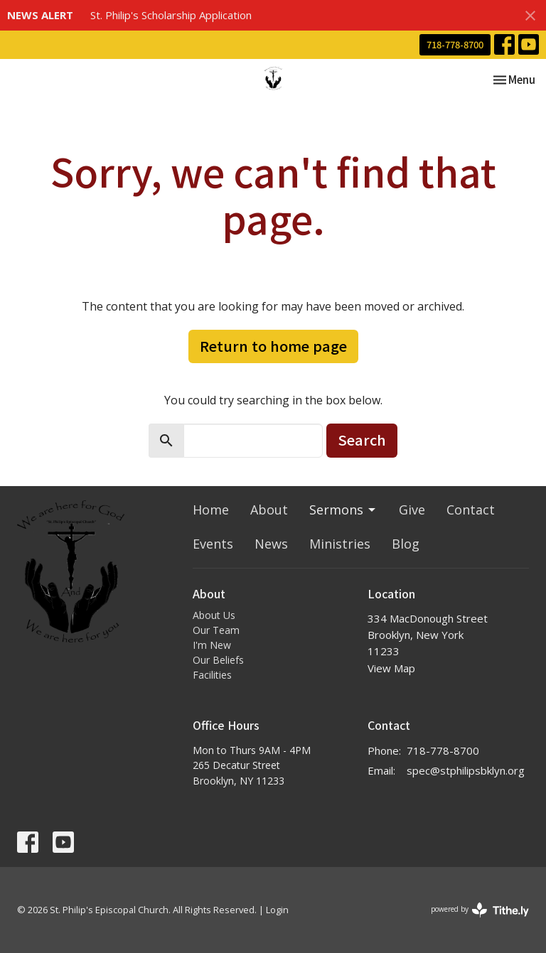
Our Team (216, 630)
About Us (214, 615)
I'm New (212, 645)
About (269, 509)
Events (213, 543)
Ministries (339, 543)
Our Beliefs (218, 660)
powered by (480, 910)
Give (412, 509)
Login (277, 909)
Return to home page (273, 345)
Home (211, 509)
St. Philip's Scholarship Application (171, 15)
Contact (470, 509)
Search (362, 439)
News (271, 543)
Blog (405, 543)
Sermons (343, 509)
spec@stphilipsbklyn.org (466, 770)
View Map (391, 668)
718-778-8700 (455, 44)
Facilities (212, 675)
